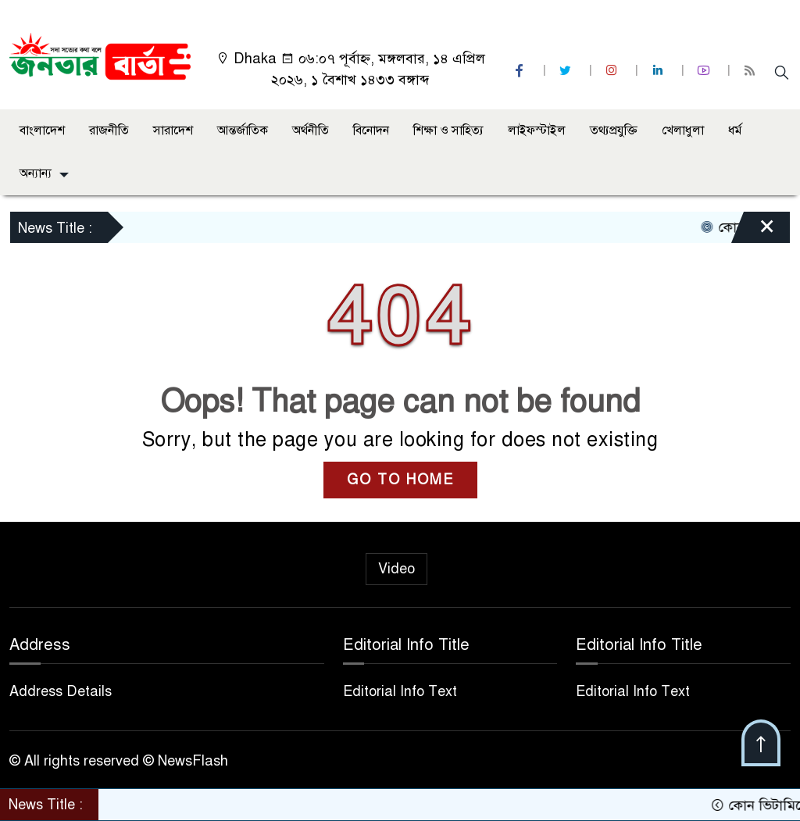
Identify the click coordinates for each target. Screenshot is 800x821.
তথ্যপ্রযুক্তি (614, 130)
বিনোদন (371, 130)
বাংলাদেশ (42, 130)
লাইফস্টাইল (537, 130)
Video (396, 568)
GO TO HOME (400, 479)
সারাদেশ (173, 130)
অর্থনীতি (310, 130)
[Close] (753, 231)
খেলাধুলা (683, 130)
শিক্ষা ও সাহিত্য (448, 130)
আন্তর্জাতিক (242, 130)
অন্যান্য (36, 173)
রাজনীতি (109, 130)
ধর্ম (735, 130)
